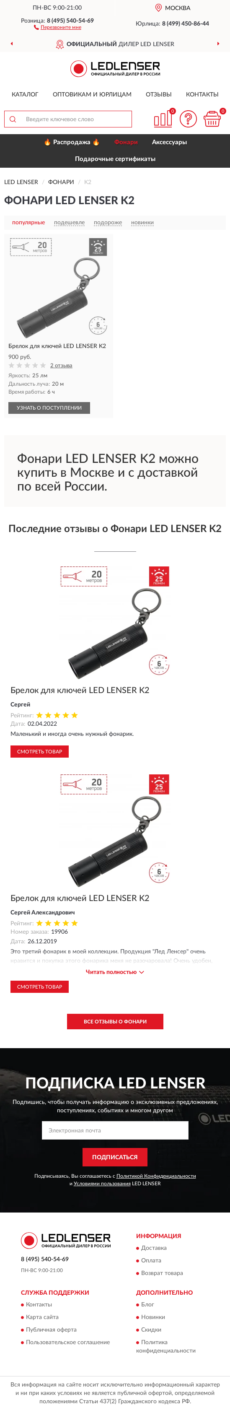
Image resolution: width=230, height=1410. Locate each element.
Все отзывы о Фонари (115, 1021)
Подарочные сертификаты (115, 159)
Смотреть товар (39, 751)
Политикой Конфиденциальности (156, 1176)
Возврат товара (162, 1273)
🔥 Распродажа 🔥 (72, 142)
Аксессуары (169, 142)
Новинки (153, 1318)
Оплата (151, 1261)
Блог (147, 1305)
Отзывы (159, 95)
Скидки (151, 1330)
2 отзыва (61, 366)
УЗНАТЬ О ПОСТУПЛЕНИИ (49, 407)
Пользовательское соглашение (68, 1343)
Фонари (126, 142)
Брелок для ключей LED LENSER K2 (80, 690)
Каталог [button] (25, 95)
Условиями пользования (102, 1183)
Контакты (202, 95)
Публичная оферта (51, 1330)
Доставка (154, 1248)
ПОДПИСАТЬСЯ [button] (115, 1158)
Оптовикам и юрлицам (92, 95)
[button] (57, 26)
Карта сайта (42, 1318)
